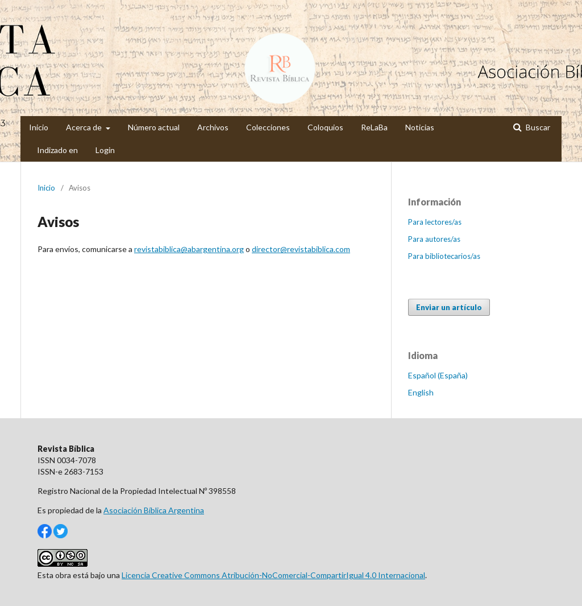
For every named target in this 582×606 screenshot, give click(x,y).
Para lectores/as (435, 221)
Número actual (154, 127)
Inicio (38, 127)
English (421, 392)
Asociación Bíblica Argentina (153, 510)
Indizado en (57, 150)
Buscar (537, 127)
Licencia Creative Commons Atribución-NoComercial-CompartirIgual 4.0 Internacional (273, 575)
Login (105, 150)
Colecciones (268, 127)
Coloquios (325, 127)
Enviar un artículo (449, 307)
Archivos (212, 127)
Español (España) (438, 375)
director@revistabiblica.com (301, 249)
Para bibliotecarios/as (444, 256)
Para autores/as (434, 239)
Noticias (419, 127)
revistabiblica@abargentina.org (189, 249)
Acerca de (84, 127)
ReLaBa (374, 127)
